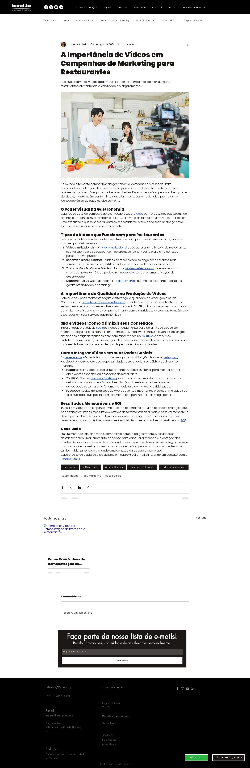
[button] (228, 757)
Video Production (145, 20)
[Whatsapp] (196, 757)
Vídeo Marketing (91, 476)
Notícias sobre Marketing (115, 20)
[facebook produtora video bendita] (177, 689)
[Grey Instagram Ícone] (182, 689)
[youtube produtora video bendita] (187, 689)
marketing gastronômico (173, 467)
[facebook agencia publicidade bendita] (46, 7)
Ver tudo (201, 518)
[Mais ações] (187, 44)
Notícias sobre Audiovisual (79, 20)
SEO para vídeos (90, 467)
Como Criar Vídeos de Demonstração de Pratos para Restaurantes (66, 561)
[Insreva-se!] (122, 660)
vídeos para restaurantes (142, 467)
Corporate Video (193, 20)
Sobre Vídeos (69, 476)
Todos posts (50, 20)
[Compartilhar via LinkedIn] (79, 487)
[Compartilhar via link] (88, 487)
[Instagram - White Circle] (51, 7)
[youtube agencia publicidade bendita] (56, 7)
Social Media (169, 20)
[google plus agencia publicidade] (192, 689)
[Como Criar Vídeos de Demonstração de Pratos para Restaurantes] (69, 538)
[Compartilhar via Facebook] (62, 487)
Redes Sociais (112, 476)
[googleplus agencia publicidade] (61, 7)
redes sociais (70, 467)
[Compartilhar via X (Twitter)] (71, 487)
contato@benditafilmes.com (59, 715)
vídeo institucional (114, 467)
